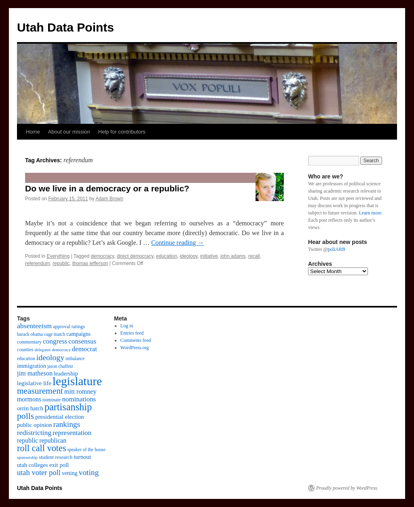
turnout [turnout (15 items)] (82, 457)
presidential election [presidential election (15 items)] (59, 417)
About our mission (69, 132)
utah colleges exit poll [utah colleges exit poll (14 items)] (43, 465)
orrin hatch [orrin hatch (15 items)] (30, 408)
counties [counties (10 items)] (25, 349)
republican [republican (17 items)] (52, 440)
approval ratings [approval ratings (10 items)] (69, 326)
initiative (209, 256)
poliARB (336, 249)
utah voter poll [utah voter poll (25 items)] (39, 473)
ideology (189, 256)
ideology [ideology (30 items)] (50, 357)
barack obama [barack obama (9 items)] (30, 334)
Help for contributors (122, 132)
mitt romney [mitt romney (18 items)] (80, 391)
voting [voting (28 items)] (89, 472)
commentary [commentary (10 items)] (29, 342)
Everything (58, 256)
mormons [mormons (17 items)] (29, 399)
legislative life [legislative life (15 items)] (34, 383)
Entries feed (132, 333)
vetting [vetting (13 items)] (70, 473)
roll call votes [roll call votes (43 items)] (41, 448)
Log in (126, 326)
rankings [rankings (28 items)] (66, 424)
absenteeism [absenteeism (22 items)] (34, 326)
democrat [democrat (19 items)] (84, 349)
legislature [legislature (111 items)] (77, 381)
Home (33, 132)
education (166, 256)
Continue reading (177, 242)
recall (254, 256)
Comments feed (135, 340)
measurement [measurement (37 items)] (40, 391)
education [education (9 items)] (26, 358)
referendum (37, 263)
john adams (232, 256)
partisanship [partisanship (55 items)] (68, 406)
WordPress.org (134, 347)
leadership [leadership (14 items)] (66, 373)
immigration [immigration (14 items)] (31, 366)
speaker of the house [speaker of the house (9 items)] (87, 449)
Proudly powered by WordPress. (347, 488)
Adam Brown (109, 199)
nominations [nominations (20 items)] (79, 399)
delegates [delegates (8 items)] (43, 350)
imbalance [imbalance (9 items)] (74, 358)
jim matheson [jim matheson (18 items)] (35, 373)
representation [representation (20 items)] (72, 433)
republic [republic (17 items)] (27, 440)
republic (61, 263)
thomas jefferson (90, 263)
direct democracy (135, 256)
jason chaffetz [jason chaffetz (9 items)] (60, 366)
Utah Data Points (65, 27)
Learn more (370, 213)
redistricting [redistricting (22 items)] (34, 433)
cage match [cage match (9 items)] (54, 334)
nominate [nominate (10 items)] (51, 400)
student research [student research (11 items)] (55, 457)
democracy (102, 256)
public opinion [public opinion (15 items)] (34, 425)
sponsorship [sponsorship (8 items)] (27, 457)
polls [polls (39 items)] (25, 416)
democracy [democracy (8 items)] (61, 350)
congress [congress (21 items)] (55, 341)
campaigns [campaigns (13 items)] (78, 334)
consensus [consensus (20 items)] (82, 341)
